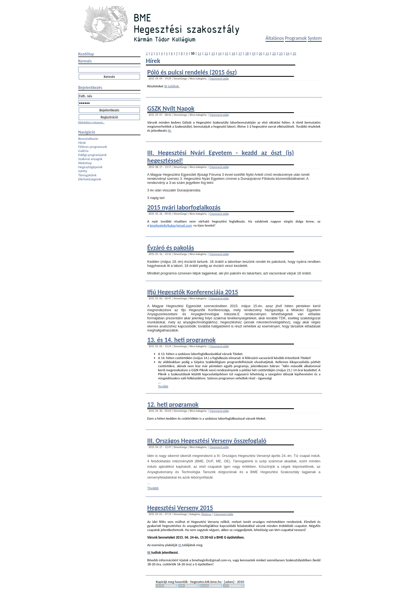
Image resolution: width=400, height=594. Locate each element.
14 (219, 53)
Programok (296, 38)
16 (233, 53)
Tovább (163, 386)
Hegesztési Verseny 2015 (180, 508)
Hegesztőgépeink (90, 167)
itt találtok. (172, 86)
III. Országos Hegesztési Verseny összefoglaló (207, 440)
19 (253, 53)
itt (180, 545)
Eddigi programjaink (92, 155)
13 (213, 53)
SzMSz (82, 171)
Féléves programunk (92, 147)
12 (206, 53)
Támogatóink (87, 175)
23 (281, 53)
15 (226, 53)
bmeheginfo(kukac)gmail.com (171, 225)
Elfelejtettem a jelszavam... (91, 122)
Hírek (82, 143)
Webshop (85, 163)
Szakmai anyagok (90, 159)
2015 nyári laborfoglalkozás (184, 207)
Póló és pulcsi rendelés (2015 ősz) (192, 72)
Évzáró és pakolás (170, 247)
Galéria (83, 151)
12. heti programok (173, 404)
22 (274, 53)
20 (260, 53)
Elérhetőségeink (89, 179)
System (315, 38)
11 (199, 53)
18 (247, 53)
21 (267, 53)
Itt (149, 552)
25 (294, 53)
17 (240, 53)
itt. (170, 130)
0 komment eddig (219, 78)
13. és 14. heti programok (181, 340)
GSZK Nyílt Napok (170, 108)
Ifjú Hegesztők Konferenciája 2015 (192, 292)
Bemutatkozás (88, 139)
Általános (274, 38)
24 (287, 53)
